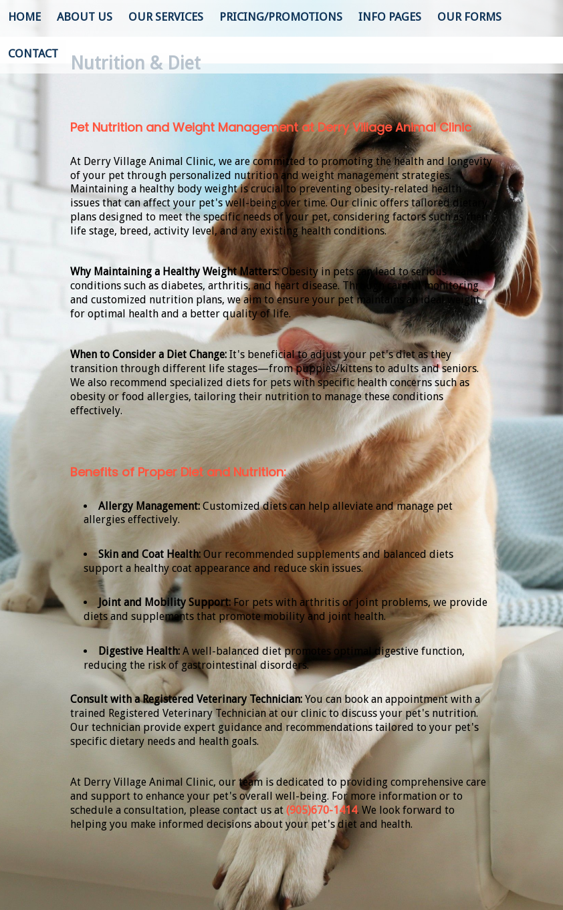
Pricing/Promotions (280, 16)
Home (24, 16)
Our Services (165, 16)
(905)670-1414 (321, 810)
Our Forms (469, 16)
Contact (33, 53)
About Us (84, 16)
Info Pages (389, 16)
